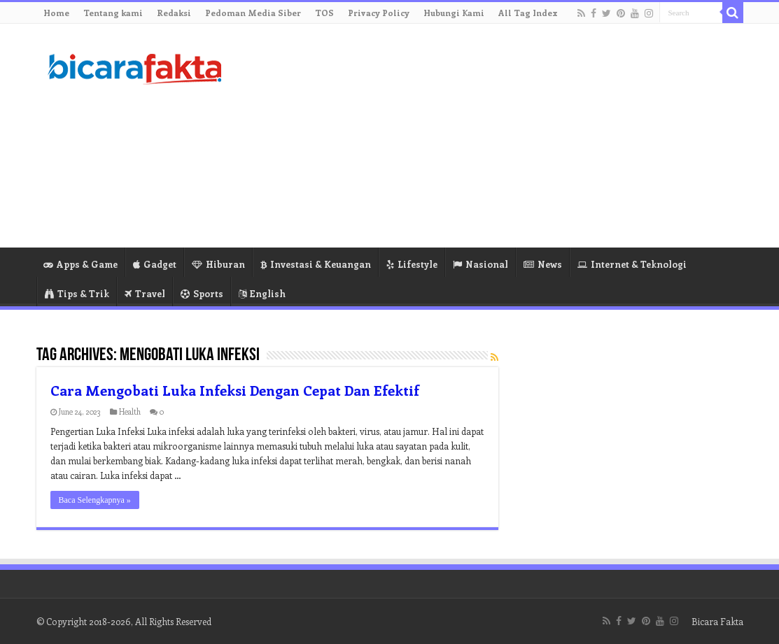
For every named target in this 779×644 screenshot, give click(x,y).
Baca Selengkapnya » (95, 500)
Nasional (480, 264)
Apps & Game (80, 264)
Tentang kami (113, 12)
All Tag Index (528, 12)
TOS (324, 12)
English (262, 293)
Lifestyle (411, 264)
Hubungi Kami (453, 12)
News (543, 264)
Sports (202, 293)
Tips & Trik (77, 293)
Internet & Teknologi (632, 264)
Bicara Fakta (717, 621)
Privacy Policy (378, 12)
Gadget (154, 264)
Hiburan (218, 264)
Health (130, 411)
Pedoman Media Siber (253, 12)
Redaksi (174, 12)
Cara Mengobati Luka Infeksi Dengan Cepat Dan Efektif (234, 389)
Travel (145, 293)
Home (56, 12)
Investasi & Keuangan (315, 264)
